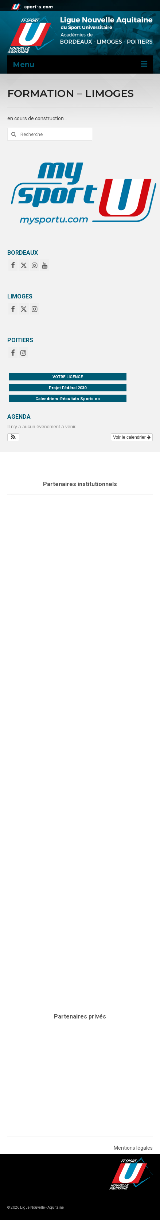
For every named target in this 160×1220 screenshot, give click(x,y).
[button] (13, 437)
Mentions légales (133, 1148)
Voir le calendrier (132, 437)
